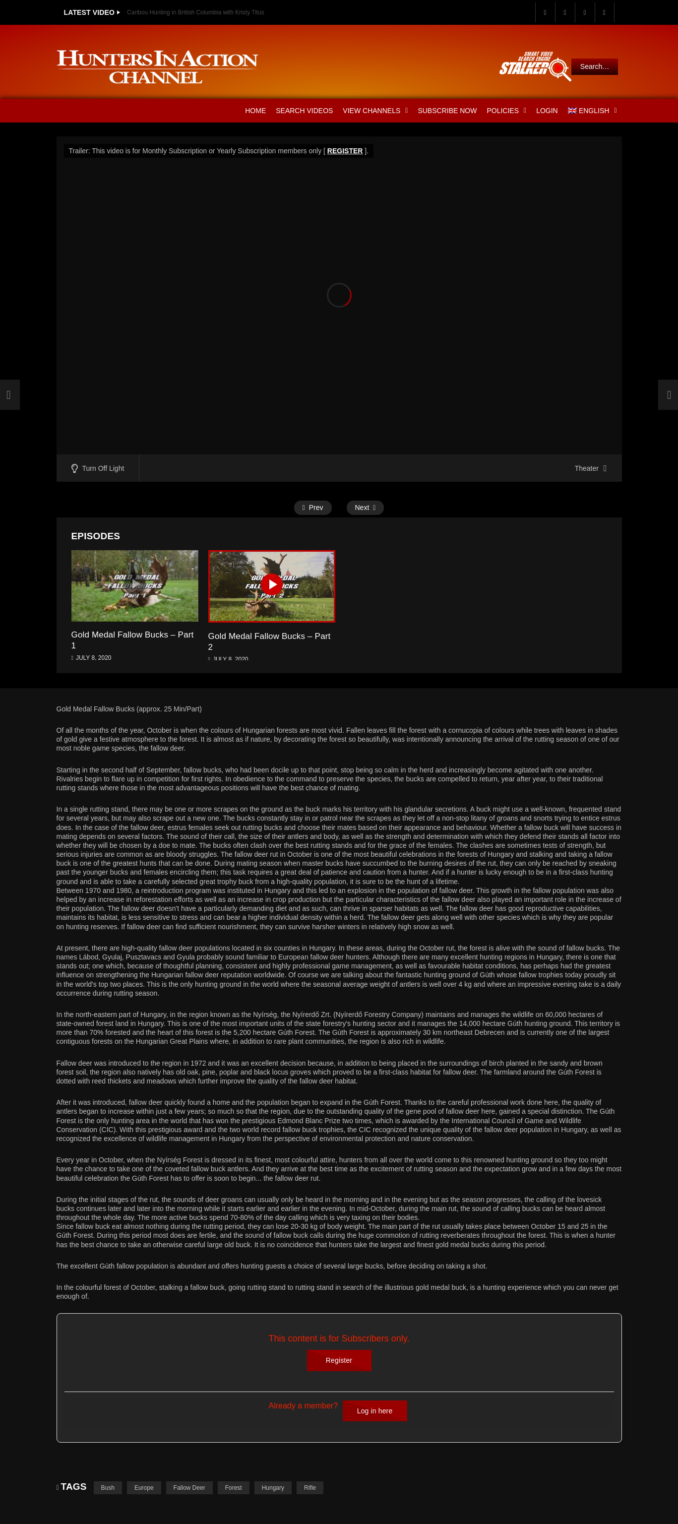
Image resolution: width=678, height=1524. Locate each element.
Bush (108, 1487)
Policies (506, 110)
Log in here (375, 1411)
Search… (594, 66)
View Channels (375, 110)
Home (255, 111)
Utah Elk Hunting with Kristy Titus (171, 12)
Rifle (310, 1487)
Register (339, 1360)
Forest (233, 1487)
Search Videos (304, 111)
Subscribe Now (447, 111)
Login (547, 111)
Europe (144, 1487)
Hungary (273, 1487)
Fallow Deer (189, 1487)
